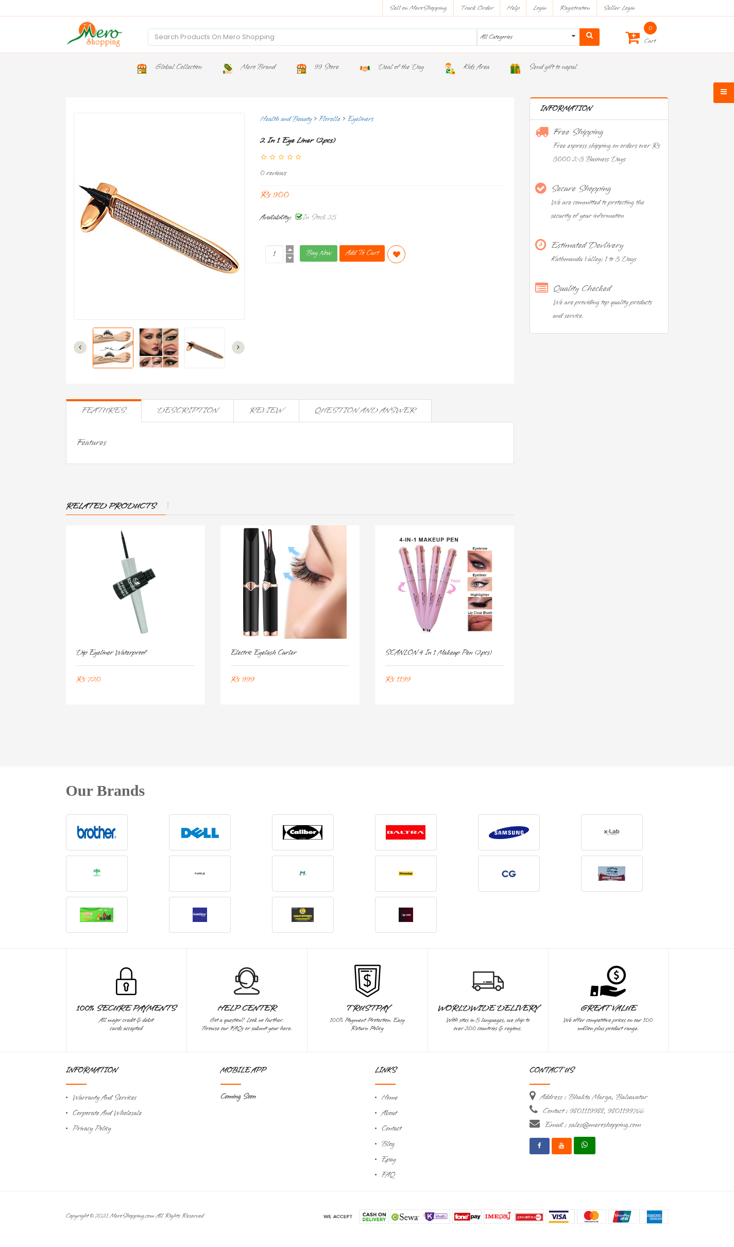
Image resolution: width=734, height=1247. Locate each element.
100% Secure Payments (126, 1008)
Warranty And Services (104, 1098)
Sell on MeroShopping (418, 8)
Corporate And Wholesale (107, 1113)
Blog (388, 1144)
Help (513, 8)
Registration (575, 8)
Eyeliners (360, 119)
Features (104, 410)
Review (266, 410)
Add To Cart (362, 253)
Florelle (329, 119)
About (389, 1113)
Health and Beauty (286, 119)
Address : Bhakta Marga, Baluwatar (593, 1097)
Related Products (111, 506)
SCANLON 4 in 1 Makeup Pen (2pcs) (438, 653)
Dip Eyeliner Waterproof (111, 653)
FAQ (388, 1175)
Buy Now (318, 253)
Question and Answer (365, 410)
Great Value (608, 1008)
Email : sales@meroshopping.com (593, 1125)
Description (187, 410)
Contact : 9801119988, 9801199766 (593, 1111)
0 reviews (273, 173)
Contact (391, 1129)
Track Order (476, 8)
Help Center (247, 1008)
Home (390, 1098)
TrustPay (367, 1008)
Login (540, 8)
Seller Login (619, 8)
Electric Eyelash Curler (264, 653)
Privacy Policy (92, 1129)
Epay (389, 1160)
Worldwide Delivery (487, 1008)
